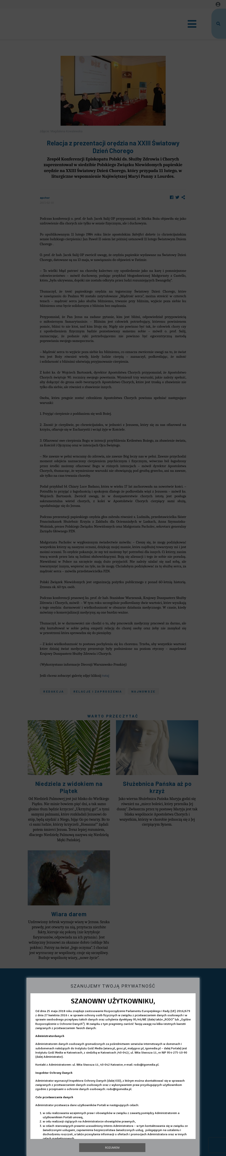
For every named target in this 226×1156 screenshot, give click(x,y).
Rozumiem (112, 1147)
